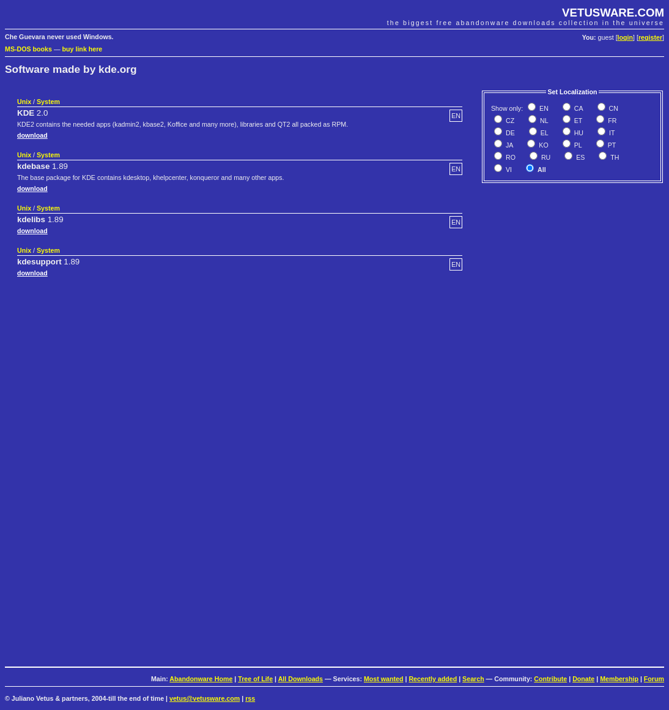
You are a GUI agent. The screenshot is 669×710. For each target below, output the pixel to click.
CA (577, 108)
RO (510, 157)
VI (508, 169)
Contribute (550, 678)
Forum (654, 678)
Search (473, 678)
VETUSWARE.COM (613, 12)
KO (542, 145)
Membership (619, 678)
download (32, 135)
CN (612, 108)
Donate (583, 678)
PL (577, 145)
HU (577, 132)
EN (543, 108)
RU (544, 157)
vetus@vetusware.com (204, 698)
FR (611, 120)
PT (611, 145)
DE (509, 132)
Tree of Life (255, 678)
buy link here (82, 49)
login (625, 37)
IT (611, 132)
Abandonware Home (200, 678)
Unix (24, 101)
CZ (509, 120)
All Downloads (300, 678)
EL (544, 132)
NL (543, 120)
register (650, 37)
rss (250, 698)
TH (613, 157)
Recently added (432, 678)
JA (508, 145)
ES (579, 157)
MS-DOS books (28, 49)
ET (577, 120)
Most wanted (384, 678)
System (48, 101)
